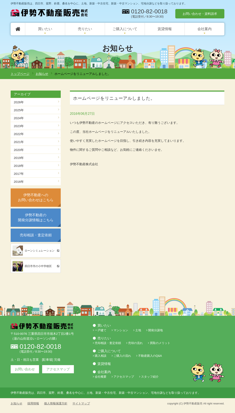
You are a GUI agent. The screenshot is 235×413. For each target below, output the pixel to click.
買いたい (45, 29)
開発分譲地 (155, 330)
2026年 (19, 102)
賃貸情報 (165, 29)
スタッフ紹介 (150, 376)
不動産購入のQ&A (150, 355)
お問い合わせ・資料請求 (200, 13)
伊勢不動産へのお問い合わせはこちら (35, 197)
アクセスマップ (58, 369)
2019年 (19, 158)
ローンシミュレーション (33, 250)
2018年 (19, 166)
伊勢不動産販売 (192, 403)
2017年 (19, 173)
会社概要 (100, 376)
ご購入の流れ (122, 355)
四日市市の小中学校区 (32, 266)
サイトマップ (81, 403)
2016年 (19, 181)
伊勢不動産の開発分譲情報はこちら (35, 217)
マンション (121, 330)
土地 (138, 330)
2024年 (19, 118)
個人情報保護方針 (55, 403)
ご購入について (124, 29)
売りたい (85, 29)
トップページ (20, 73)
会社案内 (204, 29)
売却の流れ (135, 343)
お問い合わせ (25, 369)
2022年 (19, 134)
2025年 (19, 110)
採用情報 (33, 403)
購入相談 (100, 355)
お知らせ (42, 73)
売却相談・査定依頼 (36, 235)
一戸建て (100, 330)
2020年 (19, 150)
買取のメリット (160, 343)
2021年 (19, 142)
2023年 (19, 126)
